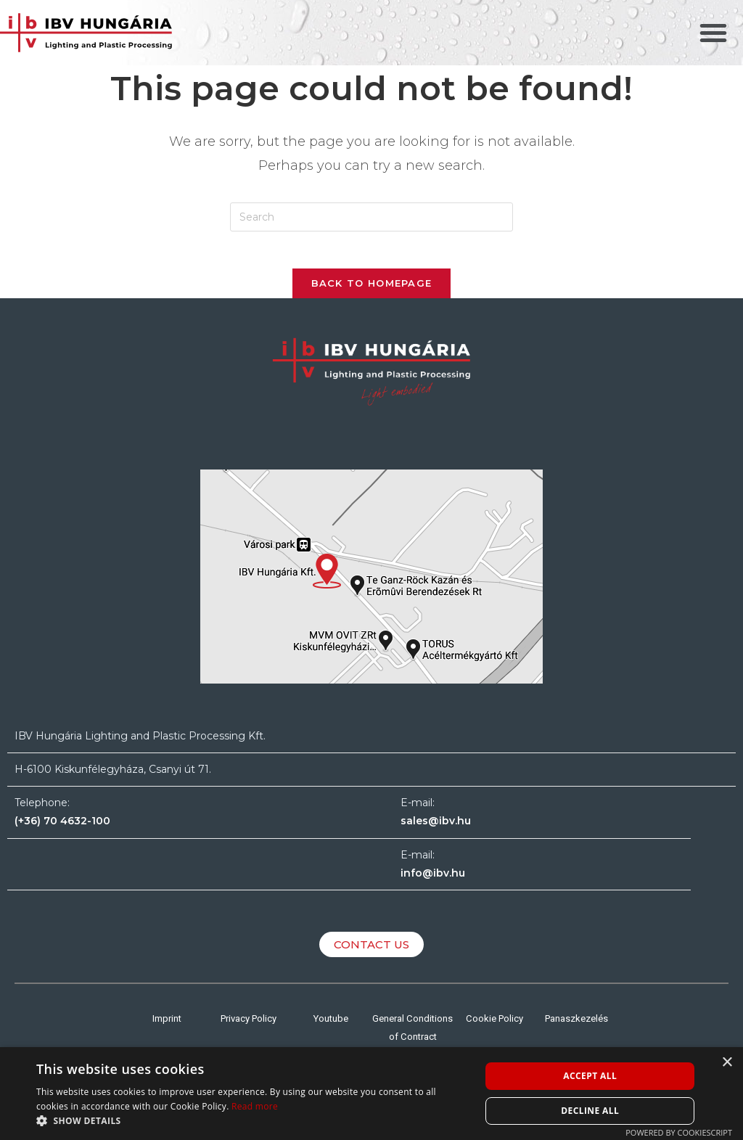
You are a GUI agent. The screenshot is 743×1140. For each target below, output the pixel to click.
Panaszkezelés (576, 1024)
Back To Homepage (371, 289)
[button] (713, 32)
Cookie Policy (494, 1024)
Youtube (330, 1024)
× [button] (726, 1062)
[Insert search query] (371, 216)
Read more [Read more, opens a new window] (254, 1106)
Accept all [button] (590, 1076)
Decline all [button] (590, 1110)
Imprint (166, 1024)
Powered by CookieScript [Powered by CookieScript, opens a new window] (678, 1132)
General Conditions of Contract (412, 1043)
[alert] (371, 1093)
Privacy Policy (249, 1024)
